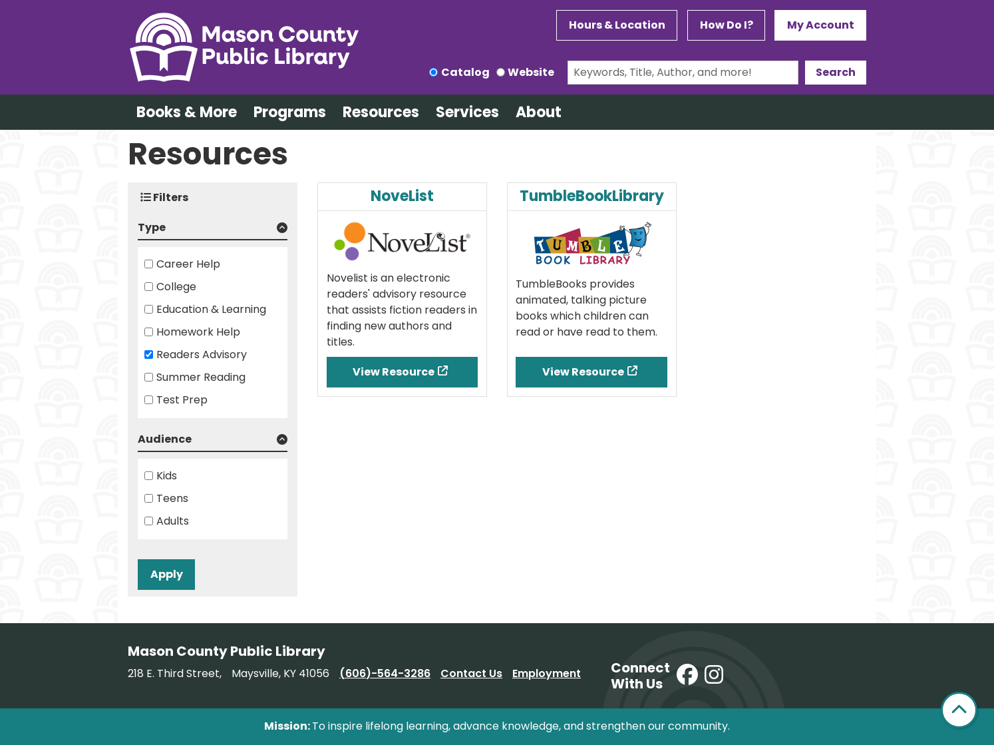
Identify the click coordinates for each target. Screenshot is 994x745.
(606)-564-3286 (384, 673)
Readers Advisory (201, 354)
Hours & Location (617, 25)
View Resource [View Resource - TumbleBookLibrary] (583, 371)
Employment (546, 673)
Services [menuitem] (467, 112)
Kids (166, 475)
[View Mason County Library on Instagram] (714, 675)
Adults (172, 521)
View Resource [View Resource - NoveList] (393, 371)
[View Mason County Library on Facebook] (687, 675)
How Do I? (726, 25)
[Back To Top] (959, 710)
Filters (164, 197)
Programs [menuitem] (289, 112)
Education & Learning (211, 309)
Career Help (188, 264)
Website (531, 72)
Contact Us (471, 673)
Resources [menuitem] (381, 112)
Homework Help (198, 332)
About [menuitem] (539, 112)
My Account (820, 25)
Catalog (465, 72)
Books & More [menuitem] (186, 112)
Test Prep (182, 399)
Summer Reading (201, 377)
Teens (172, 498)
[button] (212, 230)
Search (836, 72)
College (176, 286)
